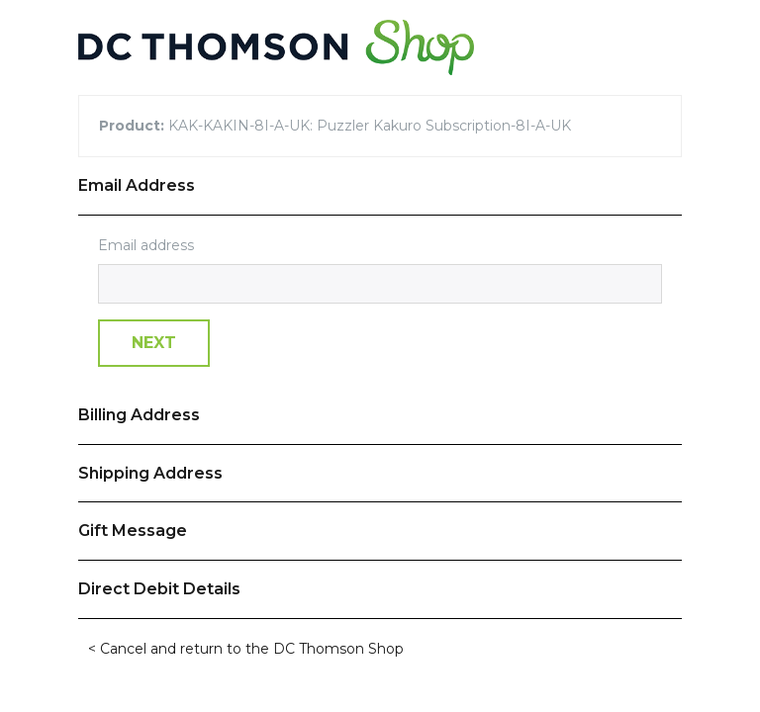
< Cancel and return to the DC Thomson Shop (246, 649)
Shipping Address (150, 473)
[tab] (380, 186)
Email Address (136, 185)
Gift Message (132, 530)
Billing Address (139, 414)
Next (154, 342)
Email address (146, 245)
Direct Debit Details (159, 588)
